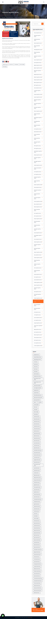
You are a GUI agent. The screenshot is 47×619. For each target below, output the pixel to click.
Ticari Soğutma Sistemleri (37, 387)
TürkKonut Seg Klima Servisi (37, 265)
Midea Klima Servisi (37, 475)
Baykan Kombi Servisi (37, 530)
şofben (35, 402)
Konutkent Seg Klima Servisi (37, 198)
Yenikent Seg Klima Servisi (38, 298)
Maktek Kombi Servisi (37, 568)
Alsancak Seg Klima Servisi (37, 46)
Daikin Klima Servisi (37, 447)
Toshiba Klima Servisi (37, 501)
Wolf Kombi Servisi (36, 592)
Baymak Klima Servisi (37, 433)
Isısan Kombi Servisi (37, 561)
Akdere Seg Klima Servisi (38, 43)
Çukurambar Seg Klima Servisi (37, 104)
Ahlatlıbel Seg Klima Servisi (37, 40)
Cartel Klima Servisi (36, 445)
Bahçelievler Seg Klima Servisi (37, 71)
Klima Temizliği (22, 64)
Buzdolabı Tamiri (36, 390)
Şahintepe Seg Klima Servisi (37, 249)
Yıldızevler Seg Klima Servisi (37, 301)
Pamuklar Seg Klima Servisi (37, 222)
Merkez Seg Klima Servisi (38, 334)
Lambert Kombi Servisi (37, 566)
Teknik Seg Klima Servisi (37, 337)
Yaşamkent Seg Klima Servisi (37, 288)
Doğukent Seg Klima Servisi (37, 114)
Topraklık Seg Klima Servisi (37, 261)
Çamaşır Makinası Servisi (37, 357)
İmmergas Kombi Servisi (37, 563)
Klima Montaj (5, 66)
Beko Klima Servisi (36, 435)
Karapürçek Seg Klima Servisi (37, 178)
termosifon (40, 402)
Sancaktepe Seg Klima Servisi (37, 229)
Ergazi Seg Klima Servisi (37, 131)
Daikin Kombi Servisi (37, 544)
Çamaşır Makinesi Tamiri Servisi (37, 383)
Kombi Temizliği (36, 518)
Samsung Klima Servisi (37, 487)
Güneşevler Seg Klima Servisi (37, 158)
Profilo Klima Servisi (37, 482)
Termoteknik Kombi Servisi (38, 580)
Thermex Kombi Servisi (37, 583)
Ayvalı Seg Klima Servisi (37, 62)
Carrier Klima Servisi (37, 443)
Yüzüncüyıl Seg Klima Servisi (37, 305)
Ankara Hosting (30, 617)
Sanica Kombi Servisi (37, 573)
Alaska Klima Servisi (37, 421)
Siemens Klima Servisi (37, 494)
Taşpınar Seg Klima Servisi (38, 252)
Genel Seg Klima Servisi (37, 332)
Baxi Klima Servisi (36, 431)
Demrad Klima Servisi (37, 452)
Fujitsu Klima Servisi (37, 462)
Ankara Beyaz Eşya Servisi (37, 395)
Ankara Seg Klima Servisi (9, 17)
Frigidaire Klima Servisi (37, 459)
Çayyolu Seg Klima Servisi (38, 97)
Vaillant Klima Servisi (37, 506)
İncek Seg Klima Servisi (37, 171)
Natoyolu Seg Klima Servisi (37, 210)
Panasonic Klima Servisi (37, 480)
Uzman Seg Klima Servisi (38, 317)
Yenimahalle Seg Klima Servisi (37, 295)
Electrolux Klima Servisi (37, 455)
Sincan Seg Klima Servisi (37, 239)
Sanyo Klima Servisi (37, 489)
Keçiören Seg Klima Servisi (38, 184)
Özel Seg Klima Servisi (37, 340)
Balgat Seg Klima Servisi (37, 74)
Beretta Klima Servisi (37, 438)
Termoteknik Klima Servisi (37, 499)
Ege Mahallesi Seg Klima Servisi (37, 118)
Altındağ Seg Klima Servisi (38, 49)
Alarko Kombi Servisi (37, 523)
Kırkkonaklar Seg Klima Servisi (37, 190)
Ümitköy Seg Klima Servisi (38, 282)
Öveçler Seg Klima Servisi (38, 218)
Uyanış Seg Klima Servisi (37, 279)
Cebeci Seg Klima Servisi (37, 87)
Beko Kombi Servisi (36, 535)
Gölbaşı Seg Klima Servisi (38, 154)
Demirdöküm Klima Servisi (37, 450)
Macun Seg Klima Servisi (37, 204)
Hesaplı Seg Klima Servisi (38, 322)
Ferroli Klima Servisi (37, 457)
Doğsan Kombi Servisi (37, 552)
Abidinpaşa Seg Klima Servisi (37, 36)
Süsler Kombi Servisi (37, 575)
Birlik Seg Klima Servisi (37, 85)
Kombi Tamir (35, 513)
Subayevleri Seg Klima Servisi (37, 245)
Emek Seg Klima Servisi (37, 129)
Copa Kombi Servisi (36, 542)
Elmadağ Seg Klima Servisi (37, 122)
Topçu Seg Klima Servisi (37, 254)
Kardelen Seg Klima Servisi (37, 181)
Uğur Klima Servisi (36, 504)
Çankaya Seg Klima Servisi (38, 94)
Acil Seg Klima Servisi (37, 312)
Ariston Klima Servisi (37, 428)
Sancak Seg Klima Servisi (38, 232)
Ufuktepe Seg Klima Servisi (37, 271)
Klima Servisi (36, 366)
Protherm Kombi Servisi (37, 571)
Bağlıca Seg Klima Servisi (38, 65)
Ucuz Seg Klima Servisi (37, 320)
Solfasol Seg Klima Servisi (38, 241)
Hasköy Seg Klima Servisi (38, 165)
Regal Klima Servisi (36, 484)
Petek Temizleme (36, 373)
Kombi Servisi (36, 364)
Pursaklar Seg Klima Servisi (37, 226)
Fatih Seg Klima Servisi (37, 148)
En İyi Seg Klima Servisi (37, 342)
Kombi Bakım (36, 516)
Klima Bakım (16, 64)
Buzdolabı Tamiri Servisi (37, 376)
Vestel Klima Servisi (37, 508)
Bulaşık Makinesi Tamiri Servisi (37, 379)
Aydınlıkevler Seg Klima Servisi (37, 56)
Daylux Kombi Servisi (37, 547)
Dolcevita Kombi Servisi (37, 554)
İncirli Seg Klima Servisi (37, 174)
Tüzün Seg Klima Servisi (37, 267)
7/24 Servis (35, 361)
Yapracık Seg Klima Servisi (38, 285)
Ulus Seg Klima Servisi (37, 277)
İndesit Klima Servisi (37, 470)
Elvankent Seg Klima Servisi (37, 126)
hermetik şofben (36, 404)
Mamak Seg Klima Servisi (38, 206)
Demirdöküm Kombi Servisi (38, 549)
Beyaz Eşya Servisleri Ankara (38, 397)
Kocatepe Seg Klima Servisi (37, 194)
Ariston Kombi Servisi (37, 528)
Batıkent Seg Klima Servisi (38, 77)
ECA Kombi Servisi (36, 556)
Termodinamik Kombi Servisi (38, 578)
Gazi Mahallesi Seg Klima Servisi (38, 152)
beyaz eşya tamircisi (37, 399)
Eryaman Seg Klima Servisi (37, 135)
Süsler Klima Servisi (37, 496)
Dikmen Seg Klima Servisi (38, 111)
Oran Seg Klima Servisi (37, 213)
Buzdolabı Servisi (36, 354)
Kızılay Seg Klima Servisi (37, 187)
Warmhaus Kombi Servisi (37, 590)
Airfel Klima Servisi (36, 416)
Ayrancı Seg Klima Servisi (38, 59)
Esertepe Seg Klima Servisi (37, 139)
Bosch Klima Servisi (37, 440)
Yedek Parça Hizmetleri (37, 385)
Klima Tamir (11, 64)
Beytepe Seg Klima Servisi (38, 79)
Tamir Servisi (36, 369)
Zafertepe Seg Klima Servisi (37, 309)
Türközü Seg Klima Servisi (38, 257)
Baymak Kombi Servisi (37, 532)
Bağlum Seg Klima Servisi (38, 67)
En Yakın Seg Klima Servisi (38, 345)
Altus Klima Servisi (36, 423)
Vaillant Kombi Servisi (37, 585)
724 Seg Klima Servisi (37, 314)
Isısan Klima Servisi (36, 468)
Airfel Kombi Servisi (37, 520)
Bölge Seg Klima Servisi (37, 329)
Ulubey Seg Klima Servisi (38, 274)
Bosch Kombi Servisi (37, 537)
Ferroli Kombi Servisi (37, 559)
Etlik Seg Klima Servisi (37, 145)
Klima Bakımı (36, 371)
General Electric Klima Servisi (37, 465)
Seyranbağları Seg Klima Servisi (37, 236)
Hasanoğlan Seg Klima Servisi (37, 162)
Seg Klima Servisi (5, 64)
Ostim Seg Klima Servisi (37, 216)
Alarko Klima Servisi (37, 419)
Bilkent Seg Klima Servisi (38, 82)
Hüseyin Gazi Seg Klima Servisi (37, 168)
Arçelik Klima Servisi (37, 426)
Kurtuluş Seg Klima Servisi (38, 201)
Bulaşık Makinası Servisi (37, 359)
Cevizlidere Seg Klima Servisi (37, 91)
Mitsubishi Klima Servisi (37, 477)
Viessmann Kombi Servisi (37, 587)
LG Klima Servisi (36, 472)
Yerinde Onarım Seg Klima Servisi (38, 326)
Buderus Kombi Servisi (37, 539)
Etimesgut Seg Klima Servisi (37, 142)
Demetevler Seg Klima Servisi (37, 108)
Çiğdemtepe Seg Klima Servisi (37, 100)
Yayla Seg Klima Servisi (37, 291)
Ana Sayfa (3, 17)
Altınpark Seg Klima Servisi (37, 53)
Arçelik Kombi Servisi (37, 525)
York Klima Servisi (36, 511)
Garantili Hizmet (36, 392)
